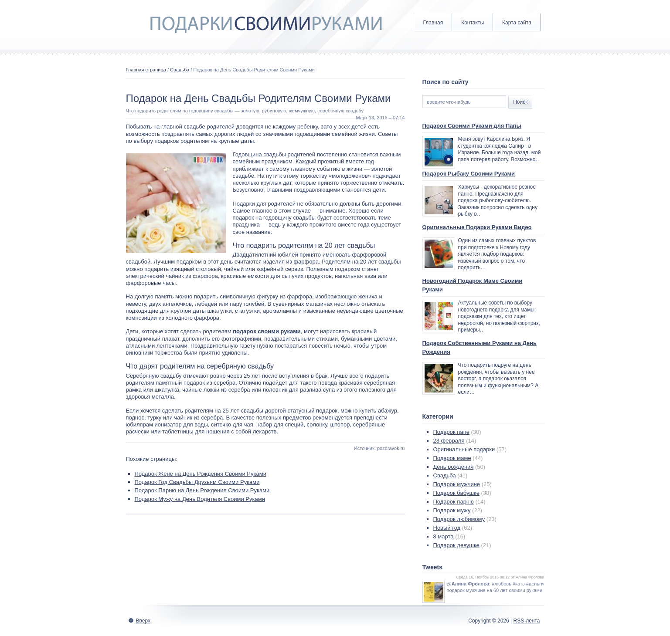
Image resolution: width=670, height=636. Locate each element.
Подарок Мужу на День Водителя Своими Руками (200, 499)
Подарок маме (452, 458)
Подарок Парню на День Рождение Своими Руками (202, 490)
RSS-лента (526, 621)
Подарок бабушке (456, 493)
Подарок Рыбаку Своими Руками (468, 173)
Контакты (472, 23)
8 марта (443, 536)
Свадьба (179, 69)
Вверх (143, 621)
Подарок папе (451, 432)
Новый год (447, 527)
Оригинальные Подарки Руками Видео (477, 227)
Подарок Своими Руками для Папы (471, 125)
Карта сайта (516, 23)
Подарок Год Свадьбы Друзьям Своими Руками (197, 482)
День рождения (453, 466)
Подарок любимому (459, 519)
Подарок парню (453, 501)
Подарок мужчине (456, 484)
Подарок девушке (456, 545)
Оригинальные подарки (464, 449)
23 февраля (449, 440)
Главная (433, 23)
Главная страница (146, 69)
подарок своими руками (267, 331)
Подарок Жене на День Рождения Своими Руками (200, 473)
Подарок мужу (452, 510)
